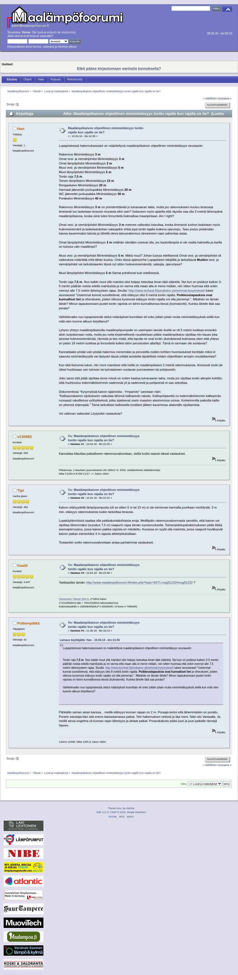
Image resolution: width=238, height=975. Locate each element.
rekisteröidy (68, 32)
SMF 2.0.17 (102, 812)
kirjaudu (52, 32)
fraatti (22, 565)
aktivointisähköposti (27, 36)
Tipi (20, 490)
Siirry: (184, 784)
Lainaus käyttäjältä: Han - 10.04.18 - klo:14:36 (90, 640)
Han (20, 129)
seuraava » (225, 98)
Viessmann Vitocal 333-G (74, 598)
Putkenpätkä (28, 623)
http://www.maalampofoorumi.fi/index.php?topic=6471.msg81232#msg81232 (139, 582)
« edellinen (210, 98)
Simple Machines (136, 812)
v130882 (24, 437)
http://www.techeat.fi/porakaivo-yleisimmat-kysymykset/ (167, 290)
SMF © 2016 (118, 812)
